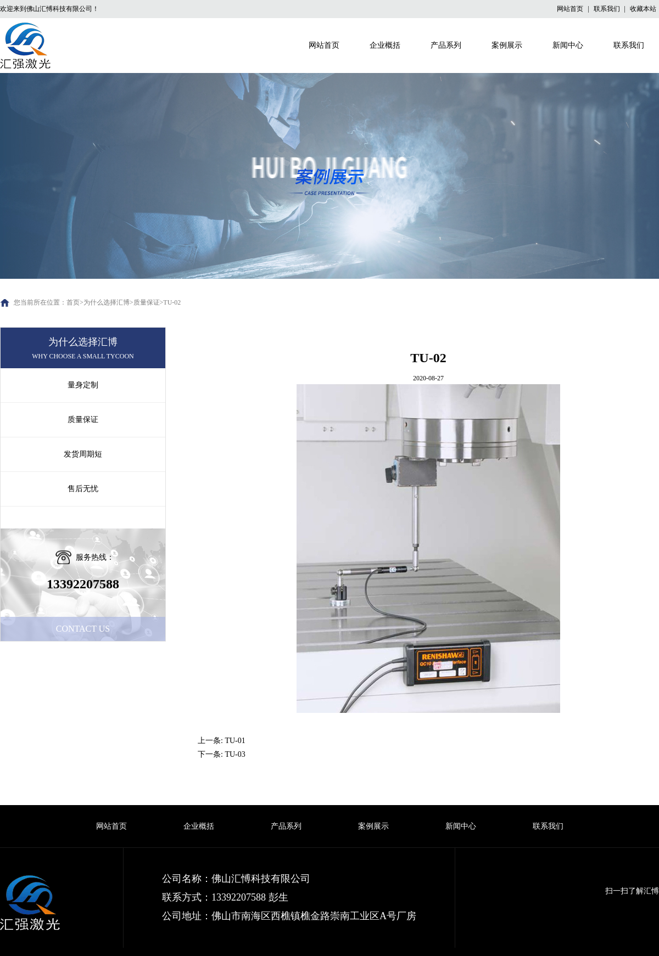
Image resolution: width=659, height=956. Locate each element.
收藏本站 (643, 9)
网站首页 (571, 9)
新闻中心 (567, 45)
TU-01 (235, 740)
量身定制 (83, 385)
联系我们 (608, 9)
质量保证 (146, 302)
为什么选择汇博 (106, 302)
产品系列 (446, 45)
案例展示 (507, 45)
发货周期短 (83, 454)
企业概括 (385, 45)
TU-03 (235, 754)
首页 (73, 302)
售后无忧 (83, 489)
